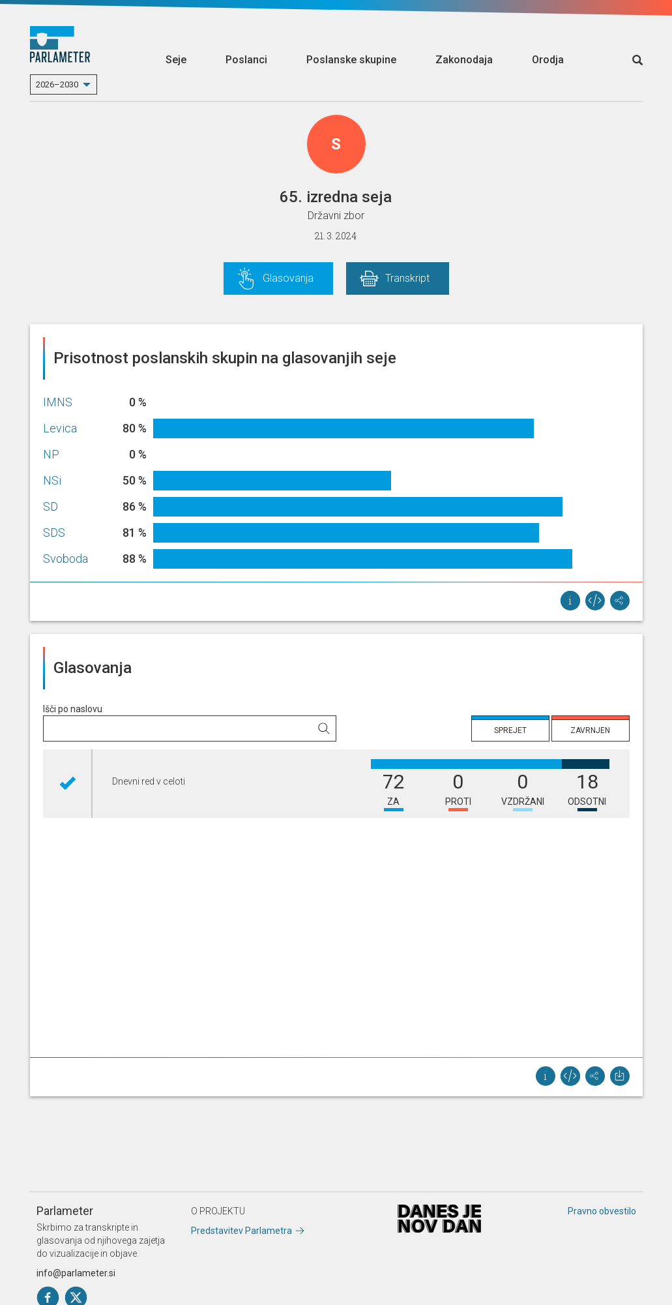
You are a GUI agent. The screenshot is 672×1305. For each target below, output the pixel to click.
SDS (54, 532)
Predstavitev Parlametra (241, 1230)
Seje (176, 59)
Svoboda (65, 558)
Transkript (407, 278)
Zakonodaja (464, 59)
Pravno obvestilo (602, 1211)
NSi (52, 480)
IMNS (57, 402)
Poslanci (246, 59)
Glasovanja (288, 278)
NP (51, 454)
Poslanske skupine (351, 59)
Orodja (548, 59)
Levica (60, 428)
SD (50, 506)
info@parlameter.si (76, 1273)
